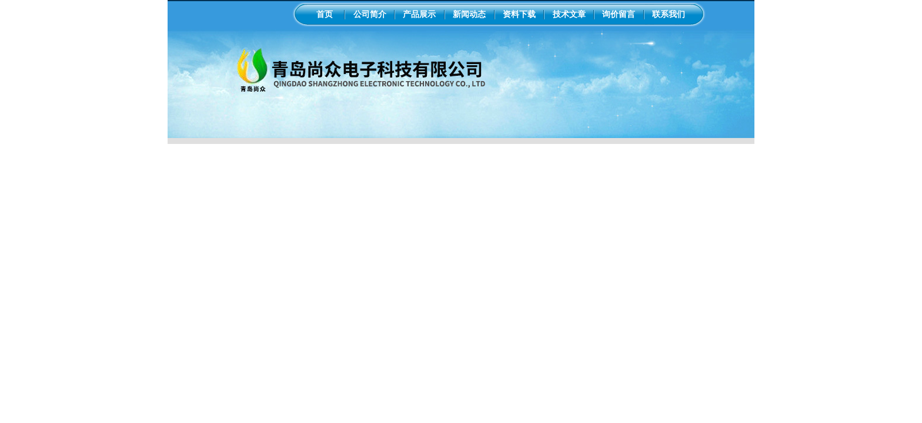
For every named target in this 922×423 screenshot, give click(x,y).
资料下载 (519, 14)
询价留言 (618, 14)
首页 (324, 14)
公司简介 (369, 14)
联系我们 (668, 14)
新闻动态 (469, 14)
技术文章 (569, 14)
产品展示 (419, 14)
